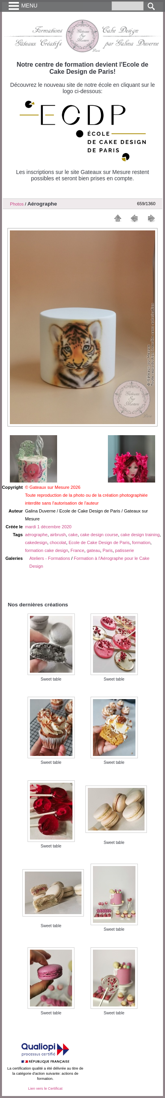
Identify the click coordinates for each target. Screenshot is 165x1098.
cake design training (140, 534)
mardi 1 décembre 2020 (48, 526)
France (77, 550)
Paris (108, 550)
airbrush (58, 534)
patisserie (124, 550)
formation (141, 542)
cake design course (99, 534)
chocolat (58, 542)
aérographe (36, 534)
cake (73, 534)
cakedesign (36, 542)
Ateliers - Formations (50, 558)
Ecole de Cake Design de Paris (99, 542)
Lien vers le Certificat (45, 1089)
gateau (93, 550)
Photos (17, 204)
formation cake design (46, 550)
